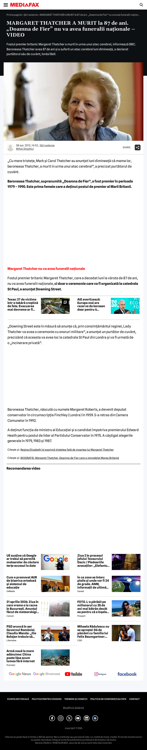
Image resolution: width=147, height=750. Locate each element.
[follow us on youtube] (73, 674)
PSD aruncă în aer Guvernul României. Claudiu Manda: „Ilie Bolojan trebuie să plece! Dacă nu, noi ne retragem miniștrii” (22, 631)
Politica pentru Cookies (46, 699)
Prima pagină (14, 14)
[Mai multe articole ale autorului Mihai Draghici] (10, 147)
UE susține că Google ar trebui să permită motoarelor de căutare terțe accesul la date (23, 560)
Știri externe (31, 14)
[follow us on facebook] (127, 674)
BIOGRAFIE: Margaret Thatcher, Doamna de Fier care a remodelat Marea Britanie (69, 457)
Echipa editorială (18, 699)
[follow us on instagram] (100, 674)
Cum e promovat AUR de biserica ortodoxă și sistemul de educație (22, 582)
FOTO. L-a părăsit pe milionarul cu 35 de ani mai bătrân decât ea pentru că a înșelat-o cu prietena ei (93, 607)
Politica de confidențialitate (108, 699)
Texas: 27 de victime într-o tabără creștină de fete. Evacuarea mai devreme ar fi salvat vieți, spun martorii (22, 304)
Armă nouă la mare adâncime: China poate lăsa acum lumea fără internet (21, 656)
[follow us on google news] (20, 674)
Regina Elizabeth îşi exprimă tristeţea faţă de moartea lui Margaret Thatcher (67, 449)
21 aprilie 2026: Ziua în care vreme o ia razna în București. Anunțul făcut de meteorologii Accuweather (22, 607)
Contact (134, 699)
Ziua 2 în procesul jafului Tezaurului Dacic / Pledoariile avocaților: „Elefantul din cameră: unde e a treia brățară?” (92, 560)
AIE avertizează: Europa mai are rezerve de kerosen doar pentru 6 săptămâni (91, 304)
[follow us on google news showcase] (46, 674)
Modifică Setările (73, 707)
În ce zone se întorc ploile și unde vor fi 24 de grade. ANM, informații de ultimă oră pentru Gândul (93, 582)
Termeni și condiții (75, 699)
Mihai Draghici (25, 148)
